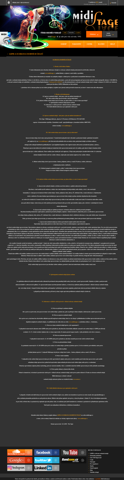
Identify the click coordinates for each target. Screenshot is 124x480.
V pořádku (98, 479)
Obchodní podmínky (95, 455)
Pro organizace (94, 464)
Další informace (105, 479)
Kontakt (114, 2)
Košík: (108, 34)
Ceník (91, 460)
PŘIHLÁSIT (16, 2)
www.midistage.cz (50, 73)
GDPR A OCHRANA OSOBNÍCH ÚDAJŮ (69, 415)
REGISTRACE (25, 2)
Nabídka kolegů (94, 472)
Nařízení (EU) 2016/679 (55, 82)
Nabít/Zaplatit (94, 468)
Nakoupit (92, 462)
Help (91, 470)
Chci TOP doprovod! (96, 457)
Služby (92, 466)
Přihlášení (93, 34)
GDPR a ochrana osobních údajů (99, 453)
